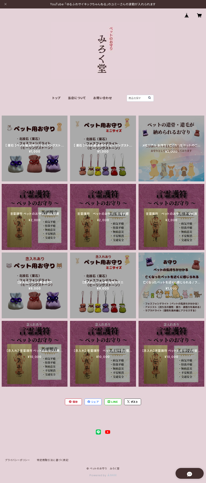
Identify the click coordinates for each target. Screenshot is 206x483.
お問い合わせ (102, 98)
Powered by (103, 475)
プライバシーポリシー (17, 460)
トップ (56, 98)
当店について (77, 98)
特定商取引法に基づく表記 (53, 460)
